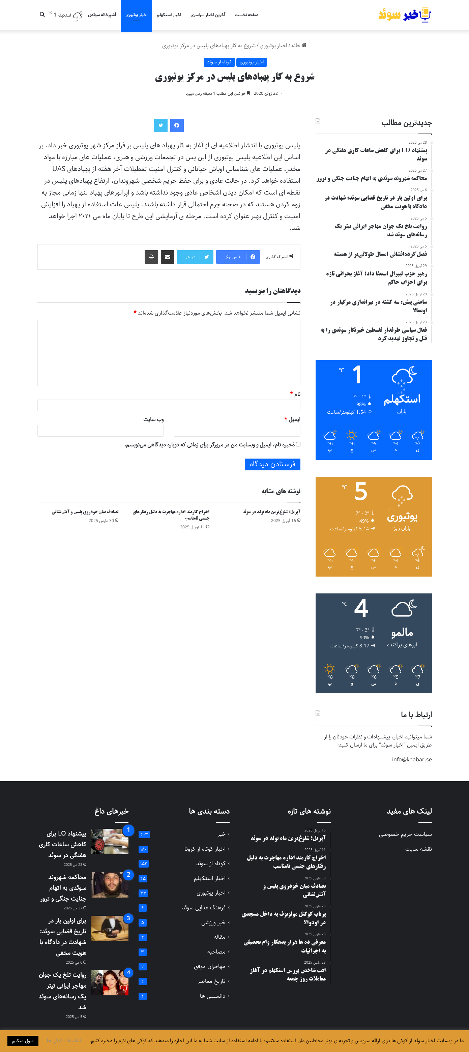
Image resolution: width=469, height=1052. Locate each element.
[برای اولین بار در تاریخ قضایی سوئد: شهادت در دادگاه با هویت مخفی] (109, 928)
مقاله (220, 937)
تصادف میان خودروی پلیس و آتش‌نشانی (85, 512)
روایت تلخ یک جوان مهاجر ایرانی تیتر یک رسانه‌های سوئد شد (62, 991)
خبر (221, 834)
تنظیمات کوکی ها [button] (64, 1040)
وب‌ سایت (153, 419)
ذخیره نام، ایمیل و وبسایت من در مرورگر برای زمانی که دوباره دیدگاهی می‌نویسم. (209, 444)
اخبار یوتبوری (136, 15)
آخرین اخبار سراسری (207, 15)
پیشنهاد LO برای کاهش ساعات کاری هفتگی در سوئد (62, 844)
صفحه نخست (246, 15)
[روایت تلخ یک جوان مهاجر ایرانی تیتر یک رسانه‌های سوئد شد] (109, 982)
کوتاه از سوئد (219, 62)
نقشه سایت (418, 849)
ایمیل (292, 419)
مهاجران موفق (210, 966)
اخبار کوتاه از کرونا (205, 849)
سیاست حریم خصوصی (405, 834)
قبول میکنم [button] (23, 1041)
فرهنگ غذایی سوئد (204, 908)
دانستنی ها (213, 996)
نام (295, 394)
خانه (299, 45)
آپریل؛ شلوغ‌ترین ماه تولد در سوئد (271, 512)
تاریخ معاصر (212, 981)
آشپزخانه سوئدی (102, 15)
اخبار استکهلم (169, 15)
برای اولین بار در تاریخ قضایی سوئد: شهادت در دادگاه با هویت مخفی (62, 937)
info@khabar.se (412, 759)
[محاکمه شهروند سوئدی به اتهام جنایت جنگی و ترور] (109, 885)
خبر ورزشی (213, 923)
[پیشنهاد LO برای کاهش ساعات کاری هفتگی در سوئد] (109, 841)
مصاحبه (216, 952)
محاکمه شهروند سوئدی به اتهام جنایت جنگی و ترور (63, 888)
